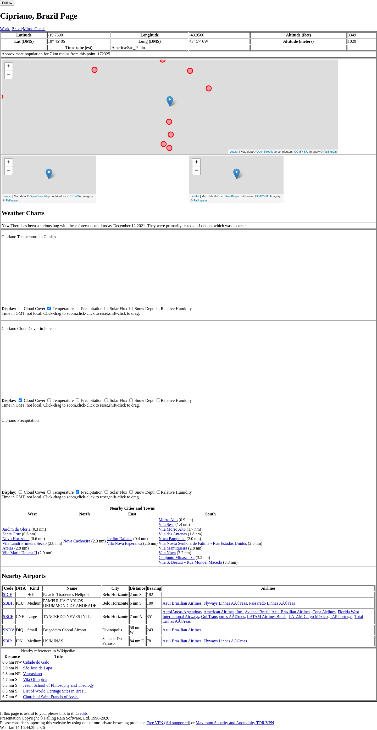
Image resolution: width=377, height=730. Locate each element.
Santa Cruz (11, 534)
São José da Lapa (37, 668)
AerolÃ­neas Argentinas (182, 612)
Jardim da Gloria (16, 529)
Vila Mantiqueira (173, 548)
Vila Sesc (166, 524)
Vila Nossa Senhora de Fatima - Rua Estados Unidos (203, 543)
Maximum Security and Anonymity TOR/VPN (235, 723)
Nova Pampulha (172, 538)
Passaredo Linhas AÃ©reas (272, 603)
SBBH (8, 603)
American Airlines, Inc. (223, 612)
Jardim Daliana (119, 538)
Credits (81, 713)
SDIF (7, 594)
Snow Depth (145, 308)
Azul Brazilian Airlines (182, 603)
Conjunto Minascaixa (177, 557)
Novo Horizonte (16, 538)
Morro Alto (168, 520)
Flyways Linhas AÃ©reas (225, 603)
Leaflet (234, 151)
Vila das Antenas (173, 534)
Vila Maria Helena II (19, 553)
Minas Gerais (34, 28)
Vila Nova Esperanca (124, 543)
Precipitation (91, 308)
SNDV (8, 630)
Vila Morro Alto (172, 529)
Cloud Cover (34, 308)
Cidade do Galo (36, 662)
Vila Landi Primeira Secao (24, 543)
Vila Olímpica (35, 679)
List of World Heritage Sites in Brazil (54, 691)
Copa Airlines (323, 612)
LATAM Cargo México (308, 616)
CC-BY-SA (301, 151)
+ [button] (8, 67)
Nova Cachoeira (76, 541)
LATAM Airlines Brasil (267, 616)
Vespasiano (32, 674)
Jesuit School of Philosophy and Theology (58, 685)
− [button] (8, 75)
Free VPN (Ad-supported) (168, 723)
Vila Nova (167, 553)
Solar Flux (118, 308)
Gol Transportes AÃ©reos (223, 616)
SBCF (8, 616)
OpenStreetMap (267, 151)
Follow (7, 3)
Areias (7, 548)
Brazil (17, 28)
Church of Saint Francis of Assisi (51, 697)
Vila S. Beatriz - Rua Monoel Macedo (190, 562)
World (5, 28)
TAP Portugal (341, 616)
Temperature (63, 308)
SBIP (7, 641)
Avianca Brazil (257, 612)
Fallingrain (330, 151)
